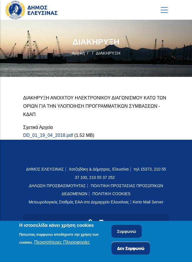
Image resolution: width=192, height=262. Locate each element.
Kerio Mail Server (148, 202)
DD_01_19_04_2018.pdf (48, 135)
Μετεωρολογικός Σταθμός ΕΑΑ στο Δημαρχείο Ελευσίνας (79, 202)
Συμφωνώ (126, 232)
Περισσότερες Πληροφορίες (62, 243)
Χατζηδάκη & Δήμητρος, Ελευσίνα (99, 169)
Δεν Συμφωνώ (130, 249)
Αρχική (78, 53)
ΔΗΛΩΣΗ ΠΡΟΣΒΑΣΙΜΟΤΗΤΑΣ (57, 185)
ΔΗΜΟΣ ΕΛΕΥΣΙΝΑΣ (45, 169)
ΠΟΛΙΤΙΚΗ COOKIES (111, 193)
